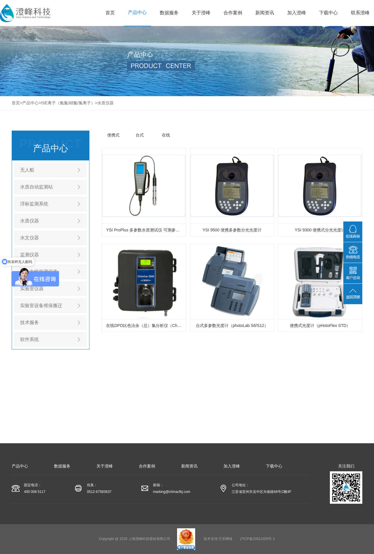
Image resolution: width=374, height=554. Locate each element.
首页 (110, 12)
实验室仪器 (32, 288)
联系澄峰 (360, 12)
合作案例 (233, 12)
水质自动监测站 (36, 186)
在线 (166, 135)
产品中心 (137, 12)
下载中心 (328, 12)
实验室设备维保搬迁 (41, 305)
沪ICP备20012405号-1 (257, 539)
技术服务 (29, 322)
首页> (17, 103)
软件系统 (29, 339)
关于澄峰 (201, 12)
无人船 (27, 169)
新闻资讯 (264, 12)
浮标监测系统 (34, 203)
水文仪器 (29, 237)
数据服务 (169, 12)
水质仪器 (105, 103)
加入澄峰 (296, 12)
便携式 (113, 135)
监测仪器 (29, 254)
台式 (140, 135)
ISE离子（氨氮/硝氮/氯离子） (68, 103)
